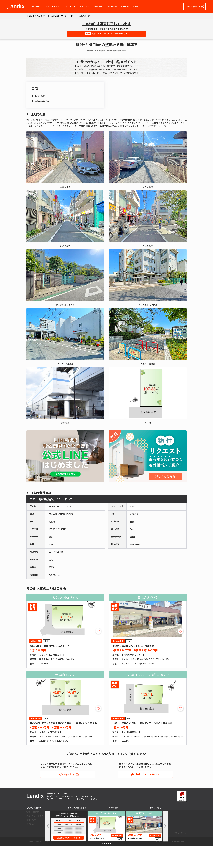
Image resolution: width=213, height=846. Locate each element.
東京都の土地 (57, 15)
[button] (102, 843)
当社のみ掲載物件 (54, 6)
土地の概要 (40, 95)
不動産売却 (98, 6)
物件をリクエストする (77, 807)
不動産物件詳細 (42, 101)
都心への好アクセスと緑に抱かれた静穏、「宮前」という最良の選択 (65, 723)
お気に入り (84, 6)
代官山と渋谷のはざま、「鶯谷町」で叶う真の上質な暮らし (143, 723)
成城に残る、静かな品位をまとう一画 (49, 645)
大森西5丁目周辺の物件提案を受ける (106, 33)
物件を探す (70, 6)
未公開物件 (37, 6)
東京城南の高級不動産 (36, 15)
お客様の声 (112, 6)
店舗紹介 (125, 6)
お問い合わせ (155, 807)
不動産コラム (139, 6)
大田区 (71, 15)
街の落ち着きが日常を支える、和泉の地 (133, 645)
